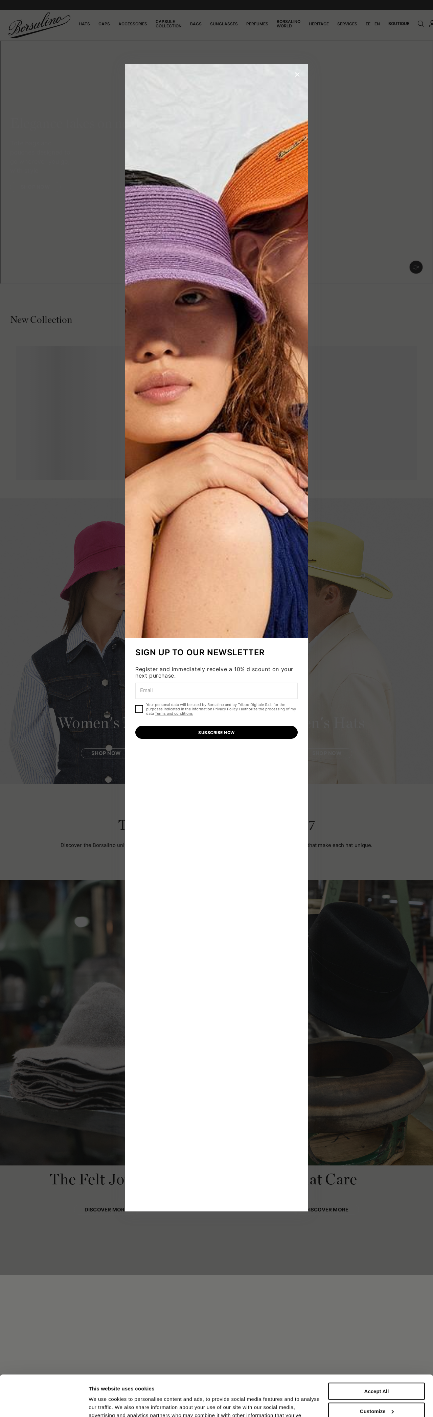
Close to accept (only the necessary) (376, 1395)
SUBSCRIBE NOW (216, 732)
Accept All (376, 1353)
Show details (104, 1404)
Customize (377, 1372)
